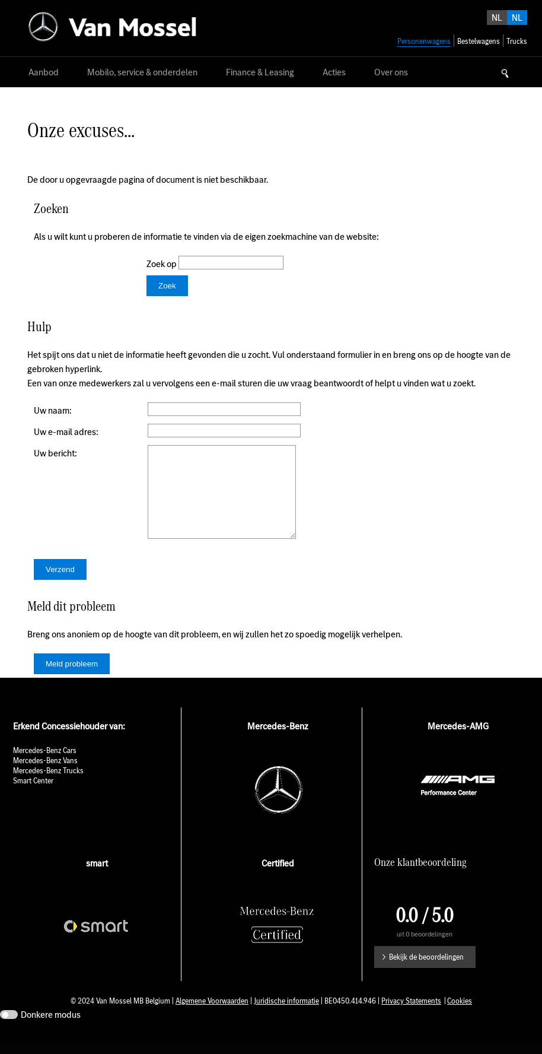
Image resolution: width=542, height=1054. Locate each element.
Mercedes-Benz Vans (45, 778)
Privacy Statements (411, 1019)
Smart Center (33, 798)
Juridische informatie (286, 1019)
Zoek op (162, 264)
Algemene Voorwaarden (212, 1019)
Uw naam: (53, 410)
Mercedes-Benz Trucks (48, 788)
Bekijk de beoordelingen (426, 975)
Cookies (459, 1019)
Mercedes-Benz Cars (44, 768)
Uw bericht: (55, 453)
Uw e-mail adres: (66, 432)
